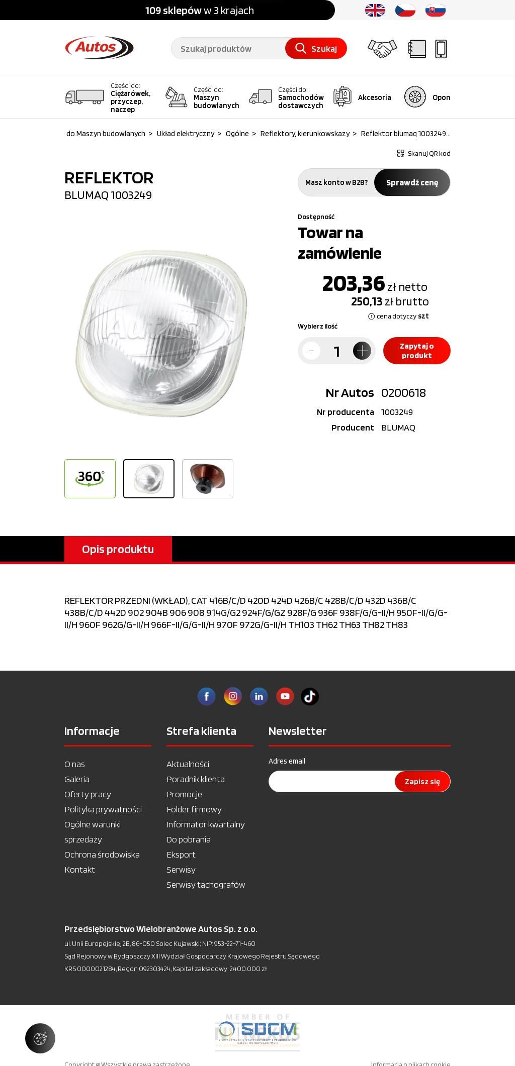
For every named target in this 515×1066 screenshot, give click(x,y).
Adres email (287, 761)
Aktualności (187, 764)
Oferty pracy (87, 794)
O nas (74, 764)
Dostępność (316, 216)
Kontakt (79, 869)
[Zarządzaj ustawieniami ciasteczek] (40, 1038)
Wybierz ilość (317, 326)
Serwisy (181, 869)
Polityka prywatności (103, 809)
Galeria (77, 779)
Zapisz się (422, 781)
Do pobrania (188, 839)
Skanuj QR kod (424, 153)
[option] (161, 334)
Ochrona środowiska (102, 854)
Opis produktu (118, 549)
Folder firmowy (194, 809)
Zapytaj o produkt (417, 350)
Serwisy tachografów (205, 884)
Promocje (184, 794)
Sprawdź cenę (412, 182)
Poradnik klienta (195, 779)
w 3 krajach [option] (199, 10)
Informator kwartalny (205, 824)
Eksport (181, 854)
